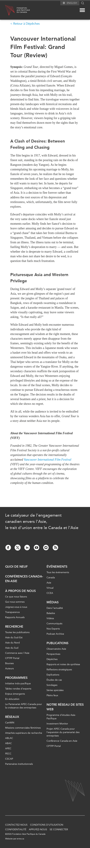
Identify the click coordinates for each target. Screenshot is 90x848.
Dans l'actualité (55, 608)
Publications (57, 643)
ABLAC (9, 738)
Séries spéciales (55, 690)
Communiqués (54, 623)
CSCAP (9, 758)
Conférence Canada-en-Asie (62, 740)
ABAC (8, 743)
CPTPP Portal (12, 658)
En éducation (12, 699)
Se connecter (59, 829)
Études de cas (54, 679)
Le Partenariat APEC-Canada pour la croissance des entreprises (23, 706)
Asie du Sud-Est (13, 637)
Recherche (14, 626)
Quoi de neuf (16, 566)
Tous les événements (58, 572)
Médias (53, 602)
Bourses (9, 663)
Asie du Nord (12, 642)
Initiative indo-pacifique (18, 683)
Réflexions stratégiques (59, 669)
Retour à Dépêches (26, 24)
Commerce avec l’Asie (17, 653)
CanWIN (9, 722)
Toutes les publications (17, 632)
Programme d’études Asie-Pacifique (61, 717)
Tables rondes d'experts (18, 688)
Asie (49, 582)
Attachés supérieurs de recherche (23, 733)
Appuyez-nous (38, 829)
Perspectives (53, 654)
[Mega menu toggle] (82, 10)
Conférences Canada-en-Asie (24, 579)
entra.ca (20, 838)
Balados (51, 613)
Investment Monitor (57, 723)
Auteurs (9, 668)
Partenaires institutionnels (19, 764)
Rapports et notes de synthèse (63, 664)
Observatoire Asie (56, 648)
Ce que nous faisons (16, 596)
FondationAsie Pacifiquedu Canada (23, 10)
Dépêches (52, 659)
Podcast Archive (55, 633)
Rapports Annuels (15, 617)
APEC (8, 748)
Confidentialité (15, 829)
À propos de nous (20, 591)
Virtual (50, 587)
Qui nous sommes (15, 601)
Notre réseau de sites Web (65, 707)
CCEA (50, 593)
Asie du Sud (11, 647)
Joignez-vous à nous (16, 607)
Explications (53, 674)
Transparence (12, 612)
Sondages (52, 685)
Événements (57, 566)
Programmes (16, 678)
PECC (8, 753)
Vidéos (50, 618)
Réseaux (12, 717)
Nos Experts (53, 628)
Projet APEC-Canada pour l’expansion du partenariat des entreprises (63, 732)
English (72, 3)
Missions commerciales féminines (23, 727)
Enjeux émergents (15, 693)
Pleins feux (52, 695)
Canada (51, 577)
